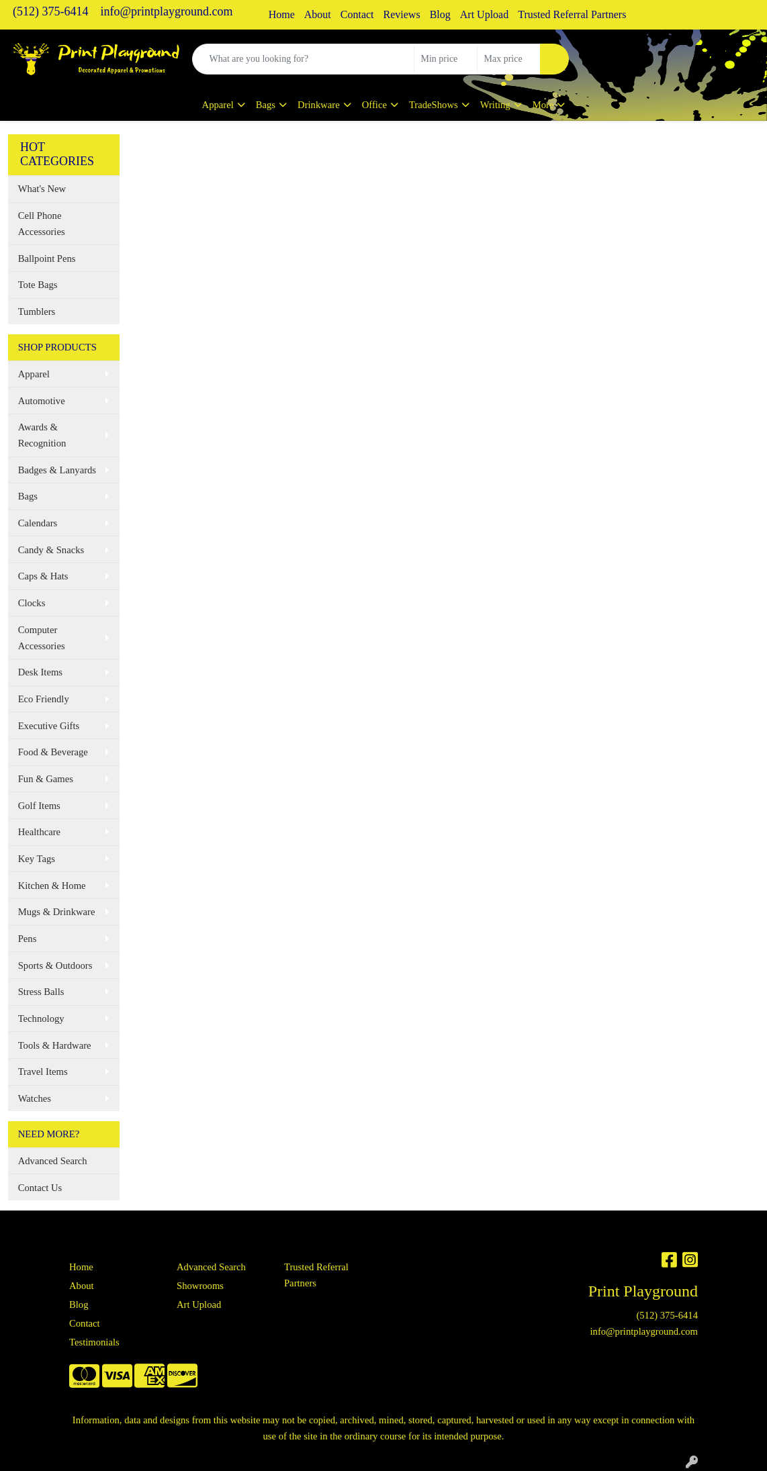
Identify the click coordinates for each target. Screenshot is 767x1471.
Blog (440, 14)
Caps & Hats (43, 576)
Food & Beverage (53, 752)
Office (374, 104)
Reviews (402, 14)
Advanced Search (52, 1160)
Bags (265, 104)
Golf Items (39, 805)
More (543, 104)
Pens (27, 938)
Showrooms (200, 1285)
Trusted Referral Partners (572, 14)
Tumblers (37, 311)
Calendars (38, 523)
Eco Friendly (43, 699)
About (317, 14)
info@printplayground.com (166, 11)
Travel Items (43, 1071)
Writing (495, 104)
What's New (42, 188)
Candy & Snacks (51, 549)
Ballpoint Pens (47, 258)
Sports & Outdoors (55, 965)
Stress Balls (41, 991)
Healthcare (39, 831)
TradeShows (433, 104)
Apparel (218, 104)
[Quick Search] (303, 59)
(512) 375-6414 (50, 11)
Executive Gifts (49, 725)
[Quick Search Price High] (509, 59)
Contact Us (40, 1187)
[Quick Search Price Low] (446, 59)
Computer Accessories (41, 637)
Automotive (41, 400)
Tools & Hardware (54, 1045)
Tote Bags (38, 284)
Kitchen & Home (52, 885)
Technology (41, 1018)
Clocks (32, 603)
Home (282, 14)
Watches (34, 1098)
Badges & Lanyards (57, 470)
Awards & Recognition (42, 435)
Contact (357, 14)
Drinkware (319, 104)
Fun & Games (45, 778)
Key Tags (36, 858)
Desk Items (40, 672)
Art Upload (484, 14)
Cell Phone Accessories (41, 223)
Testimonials (94, 1342)
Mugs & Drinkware (56, 911)
